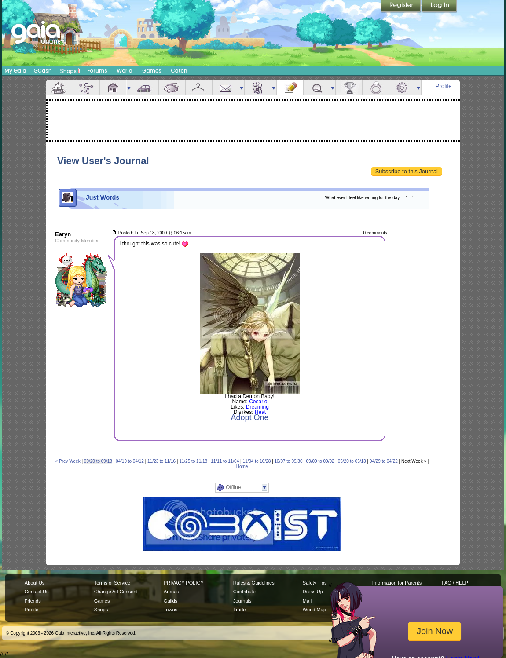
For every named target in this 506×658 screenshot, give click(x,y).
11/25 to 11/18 (193, 461)
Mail (226, 87)
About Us (34, 582)
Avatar (86, 87)
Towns (170, 609)
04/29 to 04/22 (384, 461)
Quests (317, 87)
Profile (444, 86)
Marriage (376, 87)
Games (151, 70)
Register (401, 6)
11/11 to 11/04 (225, 461)
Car (145, 87)
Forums (97, 70)
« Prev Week (68, 461)
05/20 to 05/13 (352, 461)
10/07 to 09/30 (289, 461)
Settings (402, 87)
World (124, 70)
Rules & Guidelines (254, 582)
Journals (242, 600)
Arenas (171, 591)
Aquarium (172, 87)
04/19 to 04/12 (130, 461)
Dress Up (313, 591)
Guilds (170, 600)
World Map (314, 609)
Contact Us (37, 591)
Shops (70, 70)
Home (242, 466)
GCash (43, 70)
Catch (179, 70)
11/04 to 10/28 (256, 461)
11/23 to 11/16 (161, 461)
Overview (59, 87)
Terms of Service (112, 582)
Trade (239, 609)
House (113, 87)
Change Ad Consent (116, 591)
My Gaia (15, 70)
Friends (258, 87)
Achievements (349, 87)
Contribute (244, 591)
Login (439, 6)
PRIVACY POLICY (184, 582)
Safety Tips (315, 582)
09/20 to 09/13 (98, 461)
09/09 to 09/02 (320, 461)
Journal (290, 87)
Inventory (199, 87)
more (129, 87)
